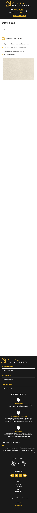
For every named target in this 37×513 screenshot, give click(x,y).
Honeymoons (18, 491)
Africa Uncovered (6, 27)
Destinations (18, 486)
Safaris (18, 489)
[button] (26, 11)
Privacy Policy (18, 505)
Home (18, 481)
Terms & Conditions (18, 503)
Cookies (18, 508)
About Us (18, 484)
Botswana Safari (16, 27)
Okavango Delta (26, 27)
